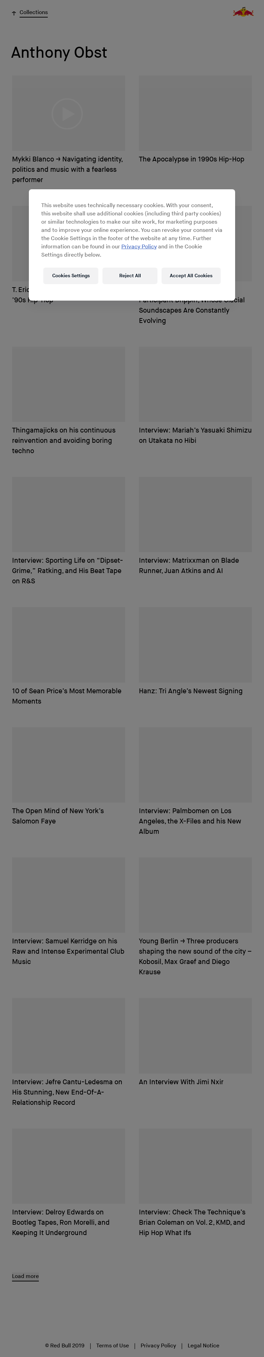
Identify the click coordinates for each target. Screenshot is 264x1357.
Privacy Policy (139, 246)
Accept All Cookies (191, 276)
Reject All (130, 276)
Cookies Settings (71, 276)
